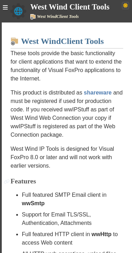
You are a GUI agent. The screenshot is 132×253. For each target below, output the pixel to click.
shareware (98, 93)
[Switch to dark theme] (125, 5)
